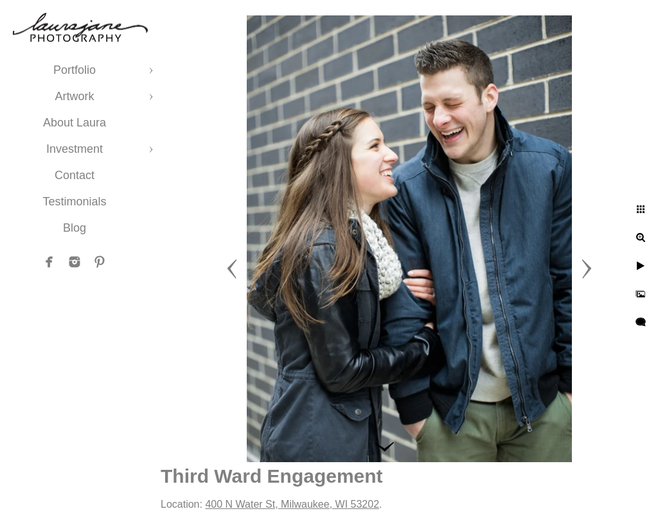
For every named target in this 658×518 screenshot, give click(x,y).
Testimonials (74, 201)
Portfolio (74, 70)
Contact (74, 175)
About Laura (74, 122)
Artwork (74, 96)
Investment (74, 148)
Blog (74, 227)
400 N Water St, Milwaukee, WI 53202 (292, 504)
